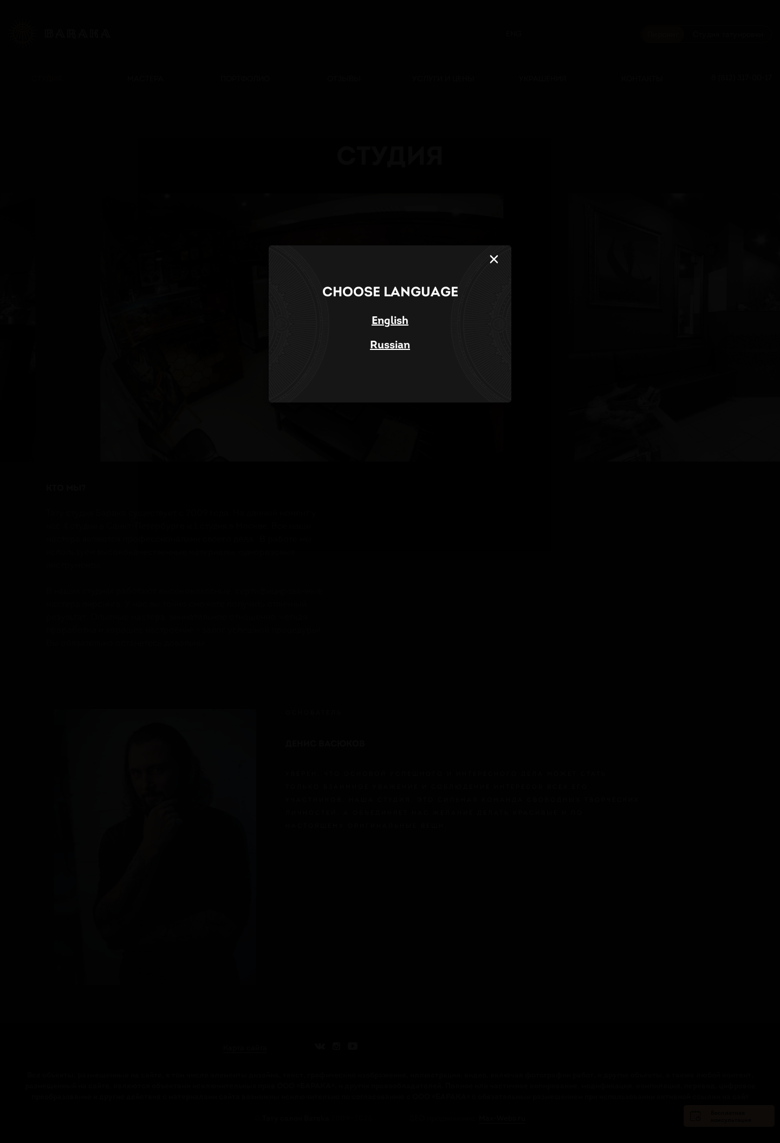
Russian (390, 344)
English (390, 320)
